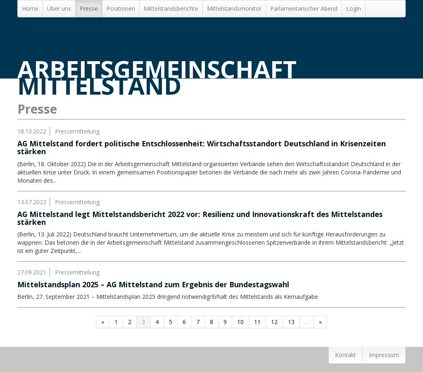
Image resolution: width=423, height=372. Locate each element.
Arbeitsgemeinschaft (157, 77)
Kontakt (345, 355)
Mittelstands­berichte (171, 8)
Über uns (59, 8)
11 (257, 322)
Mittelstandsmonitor (234, 8)
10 (240, 322)
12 (274, 322)
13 (291, 322)
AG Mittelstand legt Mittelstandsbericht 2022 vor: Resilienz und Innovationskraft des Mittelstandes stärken (200, 218)
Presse (89, 8)
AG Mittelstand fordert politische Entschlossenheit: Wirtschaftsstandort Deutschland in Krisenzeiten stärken (201, 147)
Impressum (384, 355)
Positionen (121, 8)
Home (30, 8)
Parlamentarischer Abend (303, 8)
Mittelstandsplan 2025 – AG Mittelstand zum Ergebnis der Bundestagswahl (153, 284)
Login (353, 8)
